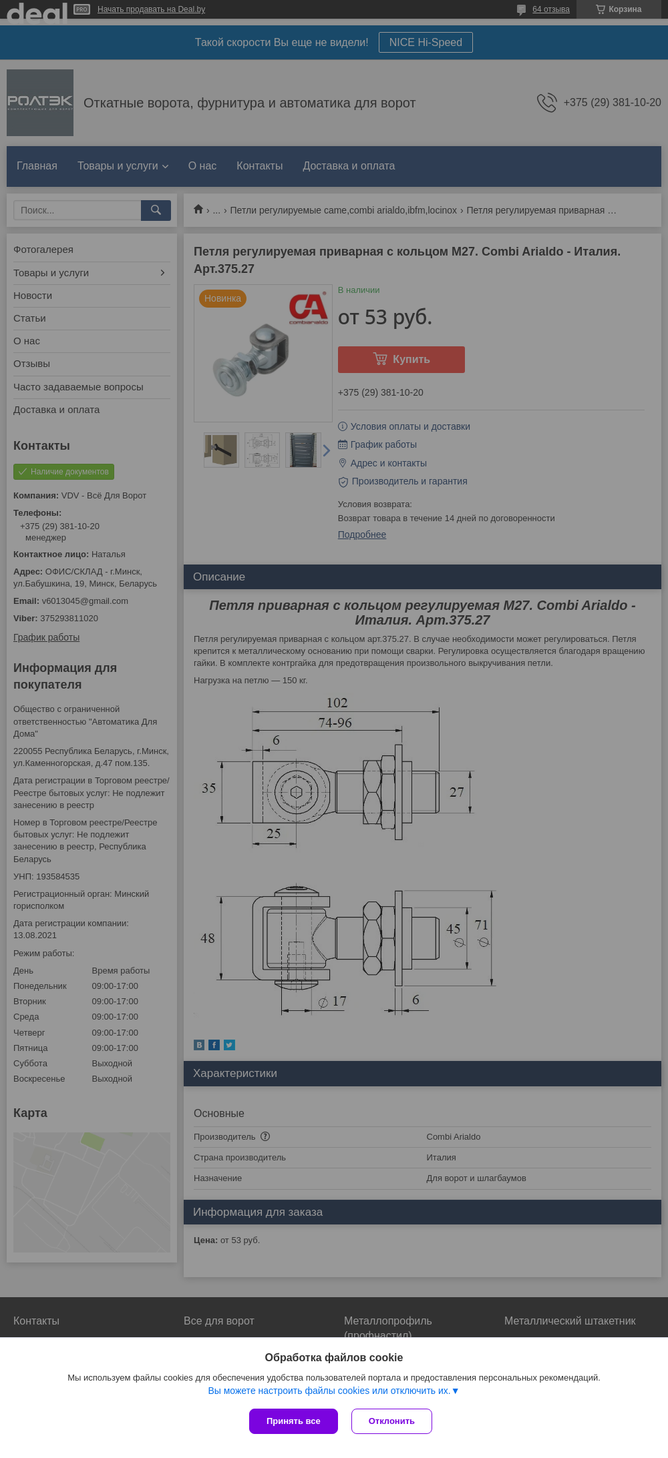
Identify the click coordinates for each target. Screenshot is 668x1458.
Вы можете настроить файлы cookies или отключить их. (329, 1390)
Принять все (294, 1421)
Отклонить (392, 1421)
